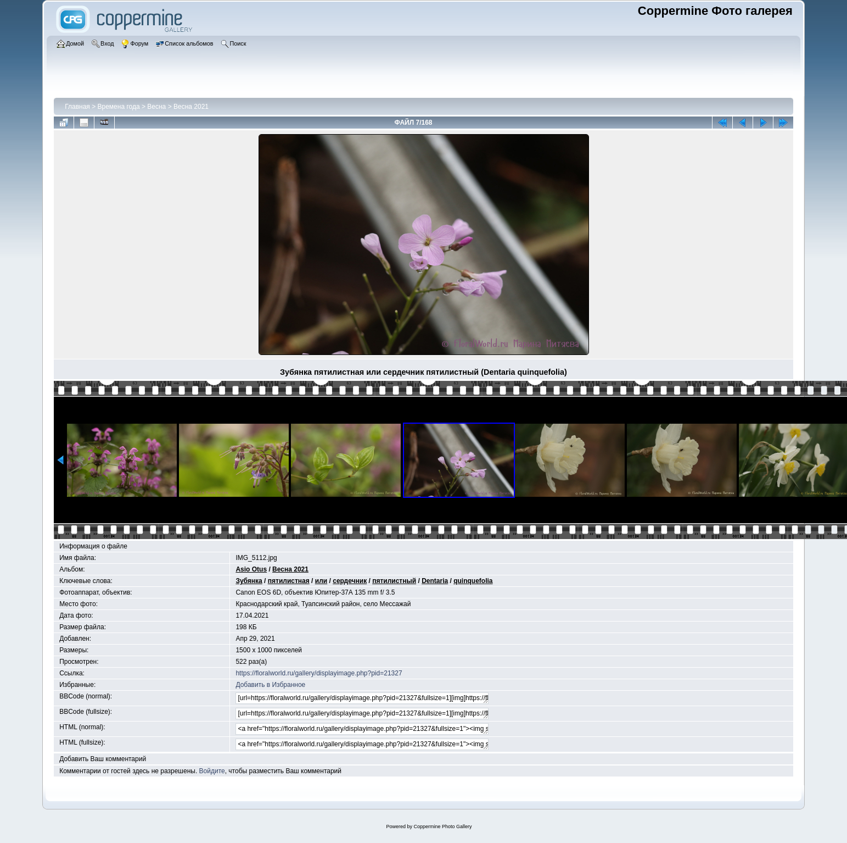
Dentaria (435, 581)
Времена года (119, 106)
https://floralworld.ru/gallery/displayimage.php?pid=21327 (318, 673)
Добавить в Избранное (270, 685)
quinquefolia (472, 581)
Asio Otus (251, 569)
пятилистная (289, 581)
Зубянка (248, 581)
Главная (77, 106)
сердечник (350, 581)
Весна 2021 (191, 106)
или (321, 581)
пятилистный (394, 581)
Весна (156, 106)
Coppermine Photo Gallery (442, 826)
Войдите (212, 771)
